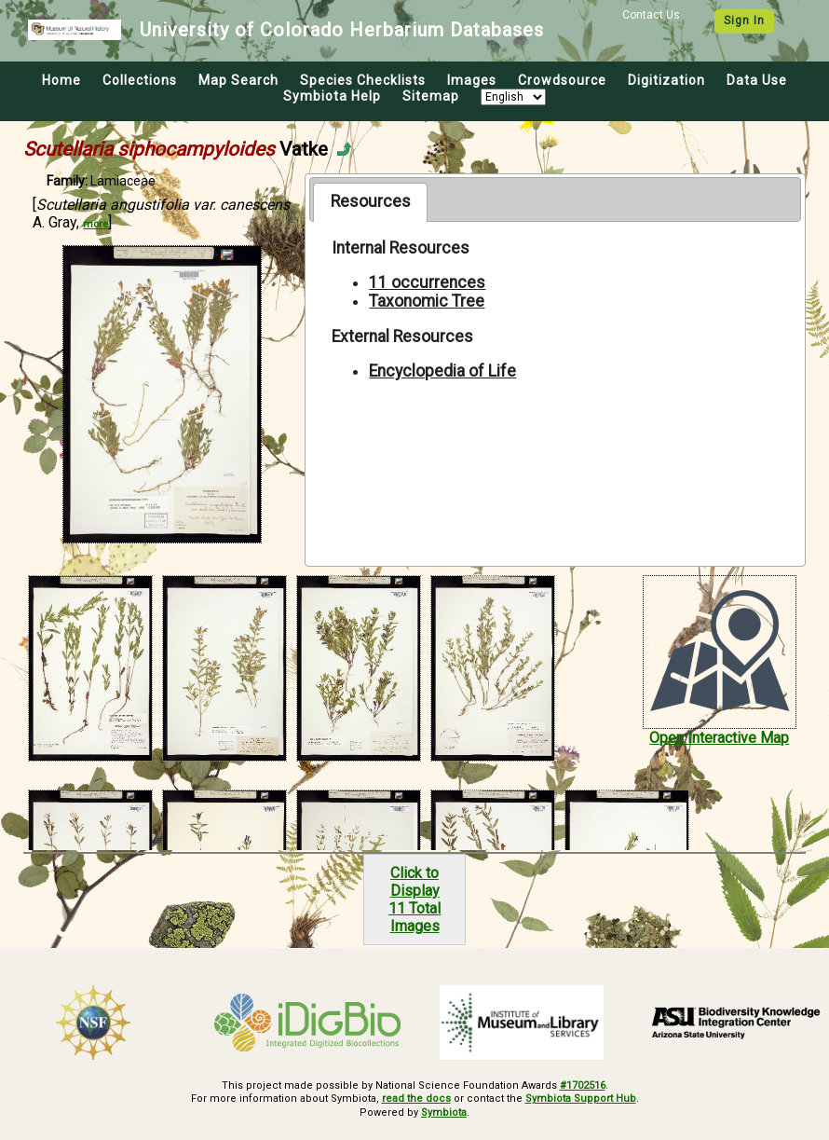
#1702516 (582, 1085)
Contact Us (651, 14)
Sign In (744, 20)
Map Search (238, 80)
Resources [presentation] (371, 201)
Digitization (666, 80)
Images (471, 80)
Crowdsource (562, 80)
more (95, 224)
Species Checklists (363, 80)
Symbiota (444, 1112)
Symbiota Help (332, 96)
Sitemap (430, 96)
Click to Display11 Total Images (414, 899)
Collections (139, 80)
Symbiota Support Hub (580, 1098)
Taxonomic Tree (426, 301)
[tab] (370, 202)
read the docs (416, 1098)
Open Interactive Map (719, 738)
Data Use (757, 80)
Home (61, 80)
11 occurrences (427, 282)
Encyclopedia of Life (442, 371)
